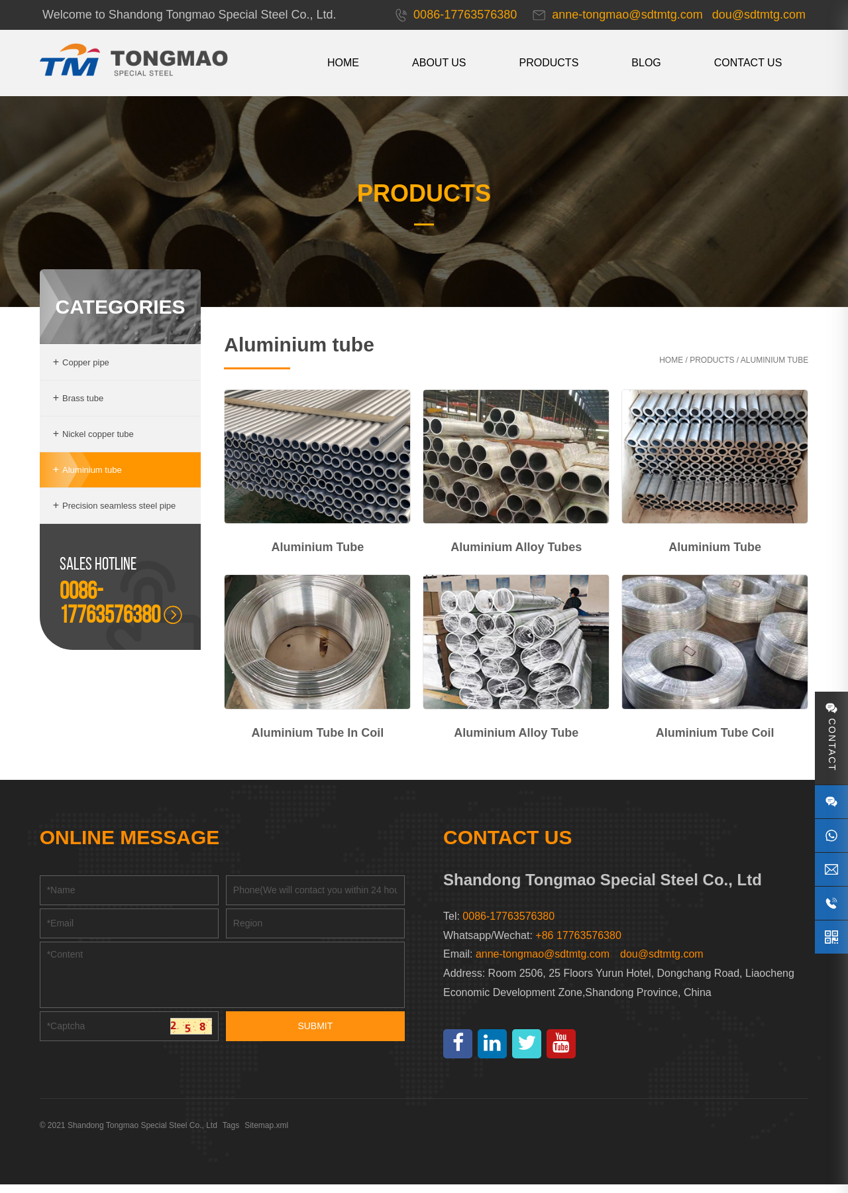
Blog (643, 62)
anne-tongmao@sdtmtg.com (543, 962)
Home (668, 370)
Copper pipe (84, 373)
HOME (340, 62)
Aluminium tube (90, 480)
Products (546, 62)
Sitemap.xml (270, 1134)
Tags (233, 1134)
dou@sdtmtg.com (662, 962)
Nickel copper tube (96, 444)
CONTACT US (745, 62)
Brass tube (81, 408)
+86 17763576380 (578, 944)
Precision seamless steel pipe (117, 516)
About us (436, 62)
